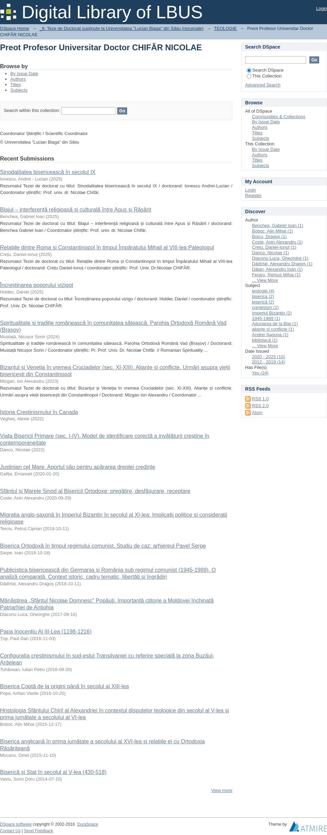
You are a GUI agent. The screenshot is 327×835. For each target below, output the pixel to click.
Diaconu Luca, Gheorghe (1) (280, 258)
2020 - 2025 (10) (268, 356)
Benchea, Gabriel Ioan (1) (277, 225)
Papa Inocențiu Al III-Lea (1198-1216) (46, 632)
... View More (265, 280)
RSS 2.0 (260, 405)
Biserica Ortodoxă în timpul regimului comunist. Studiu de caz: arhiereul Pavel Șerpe (103, 546)
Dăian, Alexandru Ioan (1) (277, 269)
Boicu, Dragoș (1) (269, 236)
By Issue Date (24, 73)
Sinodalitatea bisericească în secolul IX (48, 172)
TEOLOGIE (225, 28)
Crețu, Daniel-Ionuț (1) (274, 247)
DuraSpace (87, 824)
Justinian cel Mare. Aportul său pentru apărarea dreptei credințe (77, 467)
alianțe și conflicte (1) (273, 329)
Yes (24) (260, 372)
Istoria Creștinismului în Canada (39, 412)
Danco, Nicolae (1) (270, 252)
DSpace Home (14, 28)
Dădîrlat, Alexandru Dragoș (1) (282, 263)
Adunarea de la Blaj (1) (275, 323)
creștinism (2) (265, 307)
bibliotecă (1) (264, 340)
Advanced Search (263, 84)
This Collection (264, 76)
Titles (15, 84)
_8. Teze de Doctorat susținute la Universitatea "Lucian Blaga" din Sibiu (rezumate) (122, 28)
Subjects (19, 90)
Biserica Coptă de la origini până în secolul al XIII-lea (64, 686)
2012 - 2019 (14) (268, 361)
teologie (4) (263, 290)
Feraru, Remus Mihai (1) (276, 274)
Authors (18, 79)
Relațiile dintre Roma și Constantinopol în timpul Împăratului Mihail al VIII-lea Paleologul (107, 247)
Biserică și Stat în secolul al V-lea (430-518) (53, 772)
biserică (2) (263, 302)
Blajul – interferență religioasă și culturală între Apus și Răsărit (75, 210)
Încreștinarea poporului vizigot (36, 285)
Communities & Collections (278, 116)
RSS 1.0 (260, 398)
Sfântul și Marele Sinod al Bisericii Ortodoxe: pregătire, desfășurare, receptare (95, 491)
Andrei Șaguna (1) (270, 334)
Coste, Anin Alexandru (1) (277, 242)
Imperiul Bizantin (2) (272, 313)
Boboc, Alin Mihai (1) (272, 231)
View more (221, 790)
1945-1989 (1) (266, 318)
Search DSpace (265, 70)
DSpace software (16, 824)
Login (321, 8)
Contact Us (10, 830)
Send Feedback (38, 830)
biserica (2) (263, 296)
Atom (257, 412)
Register (253, 195)
